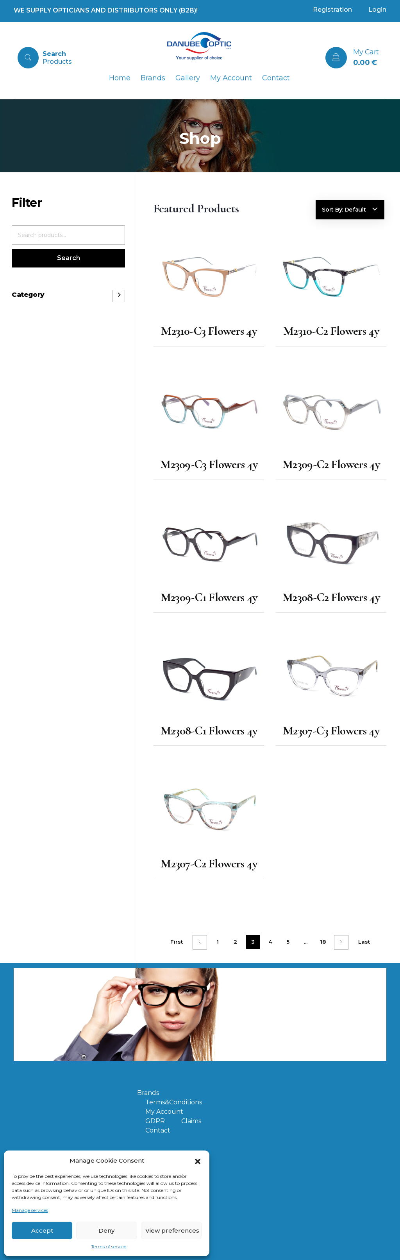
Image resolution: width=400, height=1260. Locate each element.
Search (68, 258)
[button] (198, 1161)
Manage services (30, 1210)
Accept (42, 1230)
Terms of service (108, 1246)
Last (364, 942)
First (176, 942)
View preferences (172, 1230)
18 (323, 942)
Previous (200, 942)
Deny (106, 1230)
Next (341, 942)
